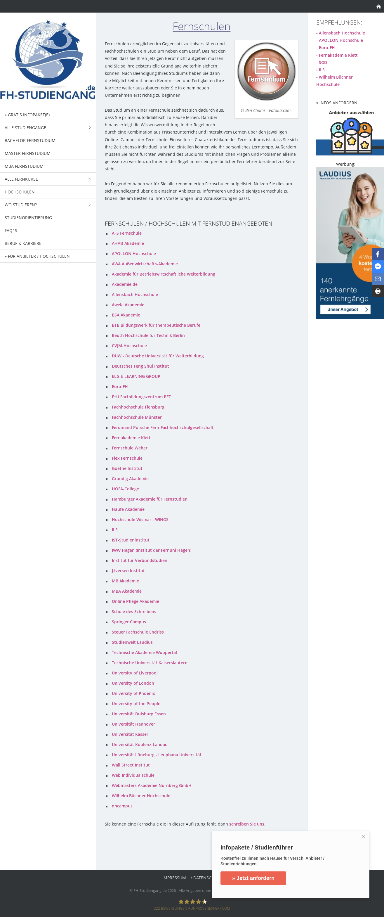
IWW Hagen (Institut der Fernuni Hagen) (151, 550)
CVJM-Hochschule (129, 345)
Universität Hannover (133, 724)
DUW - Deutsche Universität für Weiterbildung (158, 356)
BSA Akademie (126, 315)
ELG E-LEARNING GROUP (136, 376)
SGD (323, 62)
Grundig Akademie (130, 478)
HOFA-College (125, 489)
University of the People (136, 703)
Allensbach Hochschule (135, 294)
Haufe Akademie (128, 509)
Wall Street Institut (131, 765)
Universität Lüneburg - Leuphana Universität (156, 754)
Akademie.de (125, 284)
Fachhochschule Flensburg (138, 407)
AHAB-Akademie (128, 243)
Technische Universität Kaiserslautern (149, 662)
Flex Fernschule (127, 458)
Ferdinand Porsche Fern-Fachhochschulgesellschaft (163, 427)
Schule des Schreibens (134, 611)
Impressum (174, 877)
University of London (133, 683)
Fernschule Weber (129, 448)
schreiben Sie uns (246, 824)
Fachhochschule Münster (137, 417)
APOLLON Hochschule (134, 253)
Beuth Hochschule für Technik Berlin (148, 335)
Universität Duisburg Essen (139, 714)
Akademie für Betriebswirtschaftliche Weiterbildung (163, 274)
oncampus (122, 806)
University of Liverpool (135, 673)
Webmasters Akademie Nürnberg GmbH (152, 785)
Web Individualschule (133, 775)
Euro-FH (120, 386)
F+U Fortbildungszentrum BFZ (141, 396)
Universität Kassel (130, 734)
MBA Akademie (127, 591)
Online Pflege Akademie (135, 601)
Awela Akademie (128, 304)
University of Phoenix (133, 693)
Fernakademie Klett (131, 437)
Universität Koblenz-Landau (140, 744)
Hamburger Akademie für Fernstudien (149, 499)
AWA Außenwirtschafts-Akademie (145, 264)
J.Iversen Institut (128, 570)
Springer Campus (129, 621)
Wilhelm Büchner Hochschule (141, 795)
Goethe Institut (127, 468)
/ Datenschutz (206, 877)
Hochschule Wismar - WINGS (140, 519)
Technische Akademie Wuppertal (144, 652)
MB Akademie (125, 581)
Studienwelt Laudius (132, 642)
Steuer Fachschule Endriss (138, 632)
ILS (115, 529)
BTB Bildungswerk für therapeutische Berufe (156, 325)
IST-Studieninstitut (131, 540)
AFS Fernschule (127, 233)
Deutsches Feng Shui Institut (140, 366)
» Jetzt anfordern (253, 878)
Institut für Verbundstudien (139, 560)
